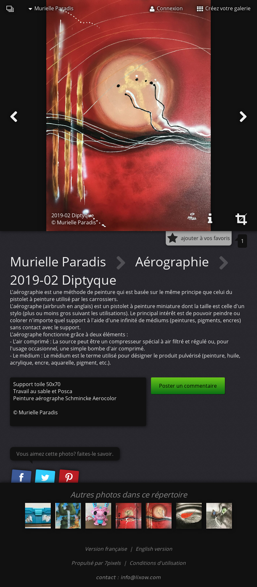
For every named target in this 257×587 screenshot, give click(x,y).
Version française (106, 548)
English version (154, 548)
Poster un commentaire (188, 385)
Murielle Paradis (51, 8)
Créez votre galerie (224, 8)
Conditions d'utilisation (157, 562)
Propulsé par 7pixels (96, 562)
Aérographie (173, 261)
